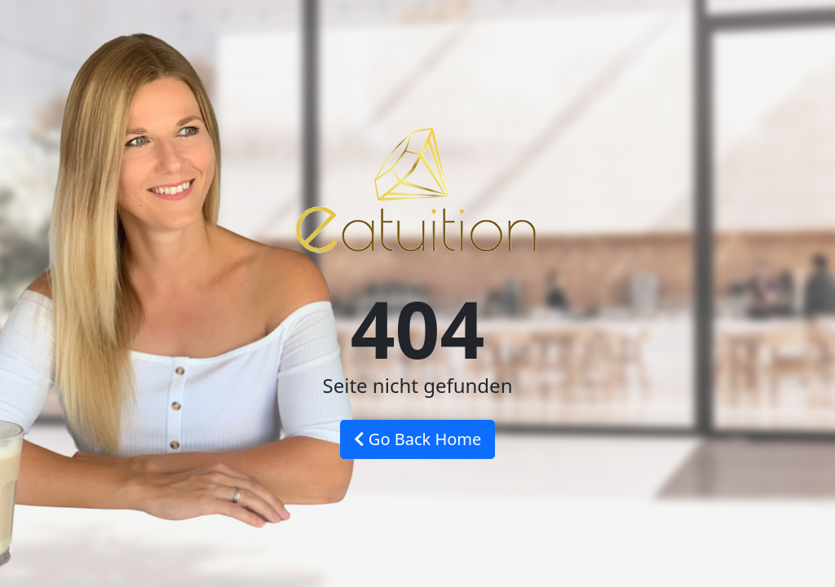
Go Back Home (418, 439)
